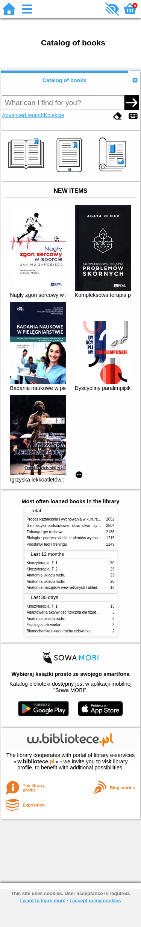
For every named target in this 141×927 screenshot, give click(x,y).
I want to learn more (42, 900)
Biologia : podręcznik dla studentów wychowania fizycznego (77, 538)
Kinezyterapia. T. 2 (42, 569)
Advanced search (23, 115)
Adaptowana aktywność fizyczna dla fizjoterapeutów (70, 612)
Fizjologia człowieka (43, 625)
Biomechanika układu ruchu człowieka (59, 631)
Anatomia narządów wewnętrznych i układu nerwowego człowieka (82, 587)
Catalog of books (64, 80)
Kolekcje (54, 115)
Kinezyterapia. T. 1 (42, 563)
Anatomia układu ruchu (46, 575)
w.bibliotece (36, 761)
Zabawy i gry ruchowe (45, 532)
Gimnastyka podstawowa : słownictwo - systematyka (71, 526)
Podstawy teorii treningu (47, 544)
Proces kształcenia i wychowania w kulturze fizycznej (71, 519)
